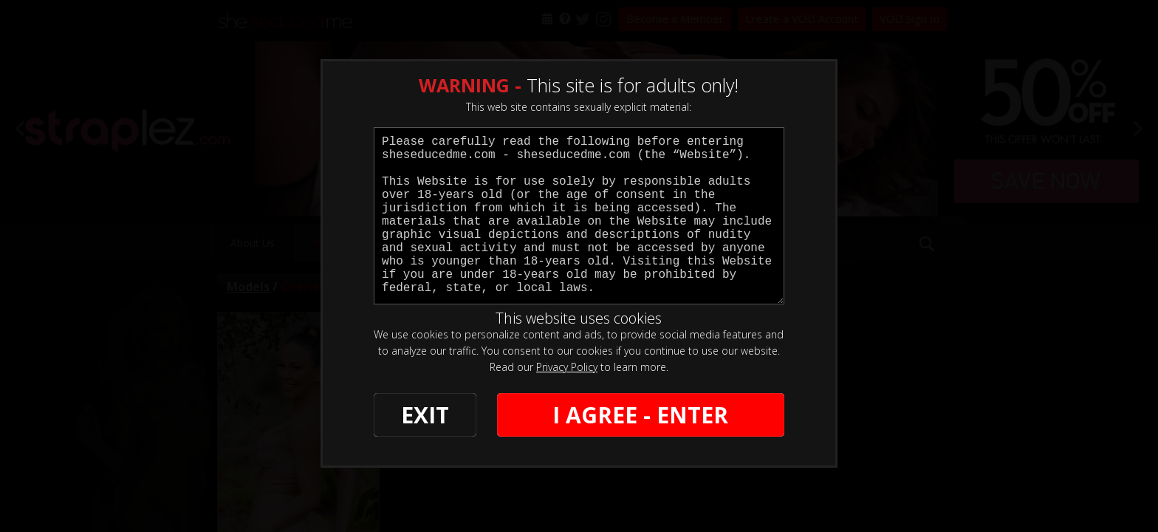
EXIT (425, 415)
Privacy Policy (566, 367)
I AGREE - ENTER (640, 415)
